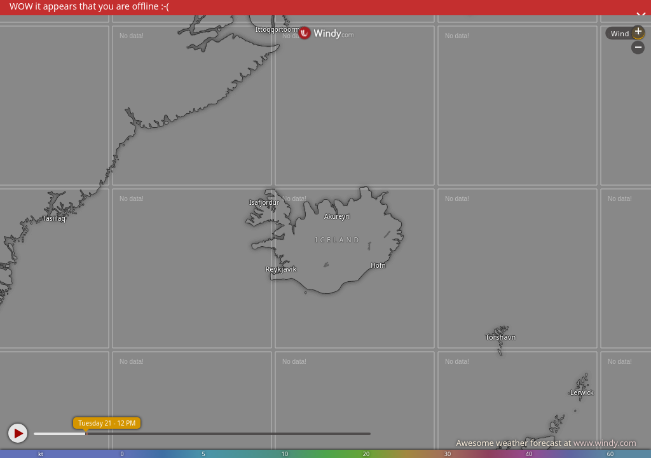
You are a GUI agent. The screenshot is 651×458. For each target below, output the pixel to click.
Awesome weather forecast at (546, 442)
